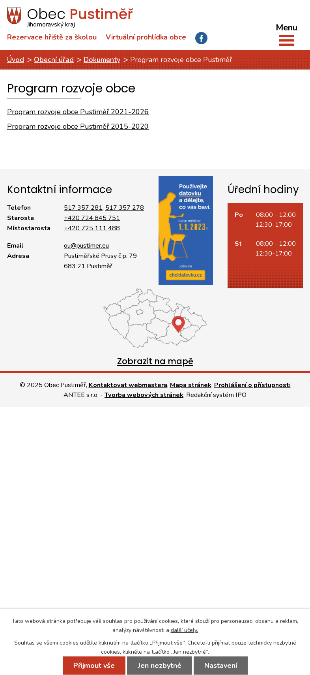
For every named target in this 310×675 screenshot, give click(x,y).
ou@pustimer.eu (86, 245)
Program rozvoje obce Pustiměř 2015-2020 (78, 126)
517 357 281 (83, 207)
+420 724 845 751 (92, 218)
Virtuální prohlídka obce (146, 37)
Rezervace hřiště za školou (52, 37)
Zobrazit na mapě (155, 361)
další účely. (184, 630)
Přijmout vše (94, 665)
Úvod (15, 59)
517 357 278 (124, 207)
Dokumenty (102, 59)
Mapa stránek (190, 385)
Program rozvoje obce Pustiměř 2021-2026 (78, 112)
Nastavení (220, 665)
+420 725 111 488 (92, 228)
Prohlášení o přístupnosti (252, 385)
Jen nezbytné (159, 665)
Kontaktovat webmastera (128, 385)
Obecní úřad (54, 59)
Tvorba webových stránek (144, 395)
